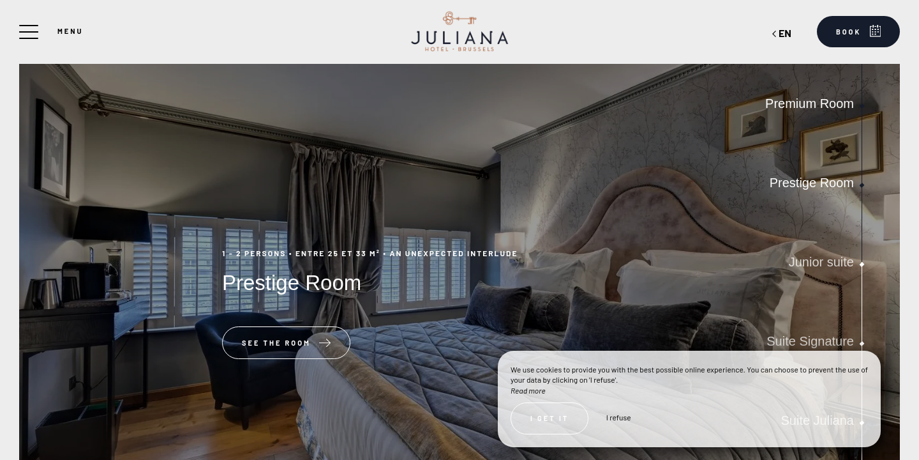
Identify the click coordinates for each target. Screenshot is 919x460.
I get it (549, 418)
